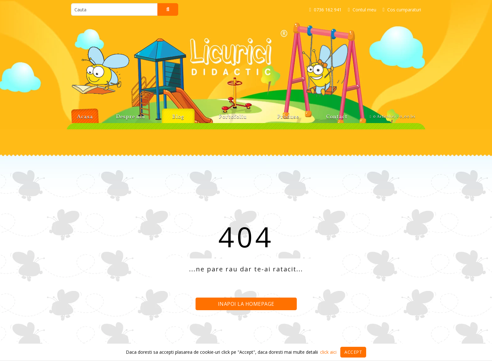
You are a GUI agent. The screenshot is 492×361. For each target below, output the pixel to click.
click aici (328, 352)
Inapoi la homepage (246, 303)
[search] (114, 9)
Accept (353, 352)
